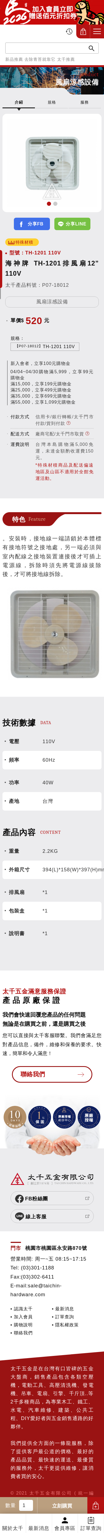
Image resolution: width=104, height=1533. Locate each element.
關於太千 (12, 1528)
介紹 (19, 102)
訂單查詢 (91, 1528)
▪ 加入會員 (22, 1316)
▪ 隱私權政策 (65, 1324)
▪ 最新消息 (63, 1308)
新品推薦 (14, 59)
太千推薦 (66, 59)
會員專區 (64, 1528)
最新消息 (38, 1528)
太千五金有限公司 (32, 31)
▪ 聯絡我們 (22, 1332)
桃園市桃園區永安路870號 (56, 1248)
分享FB (36, 224)
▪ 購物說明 (22, 1324)
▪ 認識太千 (22, 1308)
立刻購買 (62, 1506)
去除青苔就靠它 (39, 59)
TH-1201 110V (45, 346)
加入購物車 (95, 1505)
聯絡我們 (33, 1074)
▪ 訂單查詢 (63, 1316)
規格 (52, 102)
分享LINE (76, 224)
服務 (84, 102)
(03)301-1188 (37, 1268)
